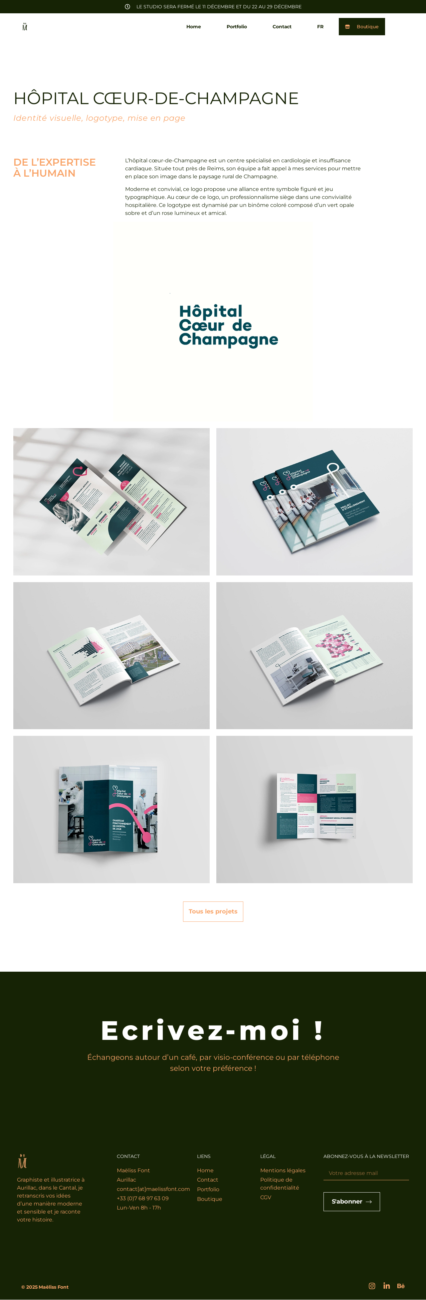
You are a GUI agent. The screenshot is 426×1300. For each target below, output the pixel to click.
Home (193, 27)
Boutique (209, 1199)
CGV (265, 1198)
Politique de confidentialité (279, 1184)
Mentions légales (283, 1170)
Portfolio (236, 27)
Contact (281, 27)
